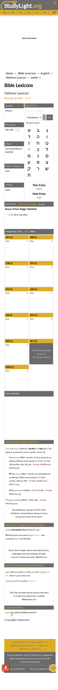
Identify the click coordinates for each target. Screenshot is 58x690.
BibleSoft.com (41, 557)
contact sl (43, 645)
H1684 (43, 464)
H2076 (9, 152)
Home (9, 73)
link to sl (36, 648)
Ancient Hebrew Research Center (34, 513)
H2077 (12, 484)
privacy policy (36, 642)
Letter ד (35, 77)
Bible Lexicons (27, 73)
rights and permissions (22, 645)
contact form (34, 662)
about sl (24, 648)
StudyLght (18, 5)
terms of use (18, 642)
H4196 (9, 503)
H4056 (12, 494)
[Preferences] (55, 12)
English (44, 73)
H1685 (39, 481)
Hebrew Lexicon (16, 77)
